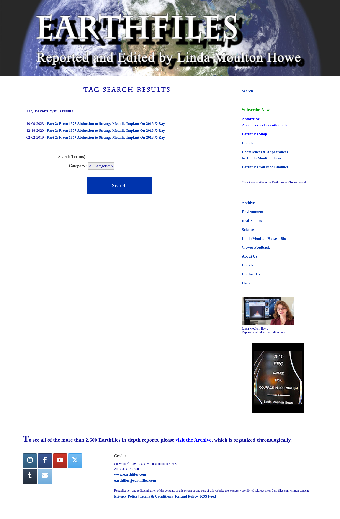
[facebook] (45, 460)
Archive (248, 202)
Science (248, 229)
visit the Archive (193, 440)
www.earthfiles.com (130, 474)
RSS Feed (208, 496)
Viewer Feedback (256, 247)
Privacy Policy (125, 496)
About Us (249, 256)
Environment (252, 211)
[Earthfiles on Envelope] (45, 476)
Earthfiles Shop (254, 134)
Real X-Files (252, 220)
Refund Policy (186, 496)
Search (247, 91)
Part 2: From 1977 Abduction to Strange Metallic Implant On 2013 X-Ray (106, 124)
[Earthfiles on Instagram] (30, 460)
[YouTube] (60, 460)
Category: (78, 165)
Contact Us (251, 274)
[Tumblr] (30, 476)
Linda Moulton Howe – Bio (264, 238)
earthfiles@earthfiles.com (135, 480)
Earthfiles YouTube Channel (265, 167)
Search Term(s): (72, 156)
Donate (247, 143)
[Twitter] (75, 460)
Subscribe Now (256, 109)
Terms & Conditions (156, 496)
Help (246, 283)
